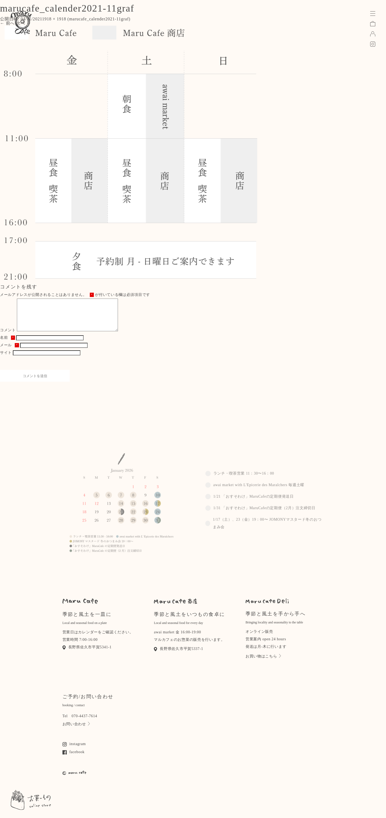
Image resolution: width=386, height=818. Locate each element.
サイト (6, 359)
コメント (8, 336)
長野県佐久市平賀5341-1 (87, 654)
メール (9, 351)
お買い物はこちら (263, 662)
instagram (74, 750)
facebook (73, 758)
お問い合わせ (76, 730)
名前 (7, 344)
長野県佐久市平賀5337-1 (178, 655)
